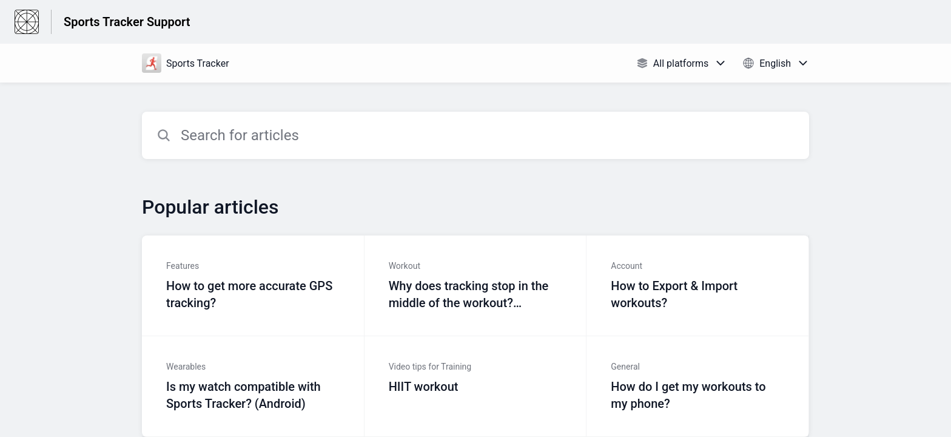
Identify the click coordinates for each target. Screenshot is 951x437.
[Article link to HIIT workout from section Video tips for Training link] (476, 386)
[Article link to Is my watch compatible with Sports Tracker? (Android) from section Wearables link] (253, 386)
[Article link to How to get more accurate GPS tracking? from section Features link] (253, 285)
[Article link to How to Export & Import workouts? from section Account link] (697, 285)
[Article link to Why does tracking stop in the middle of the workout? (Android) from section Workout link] (476, 285)
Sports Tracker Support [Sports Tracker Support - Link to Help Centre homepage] (127, 22)
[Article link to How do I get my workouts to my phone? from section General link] (697, 386)
